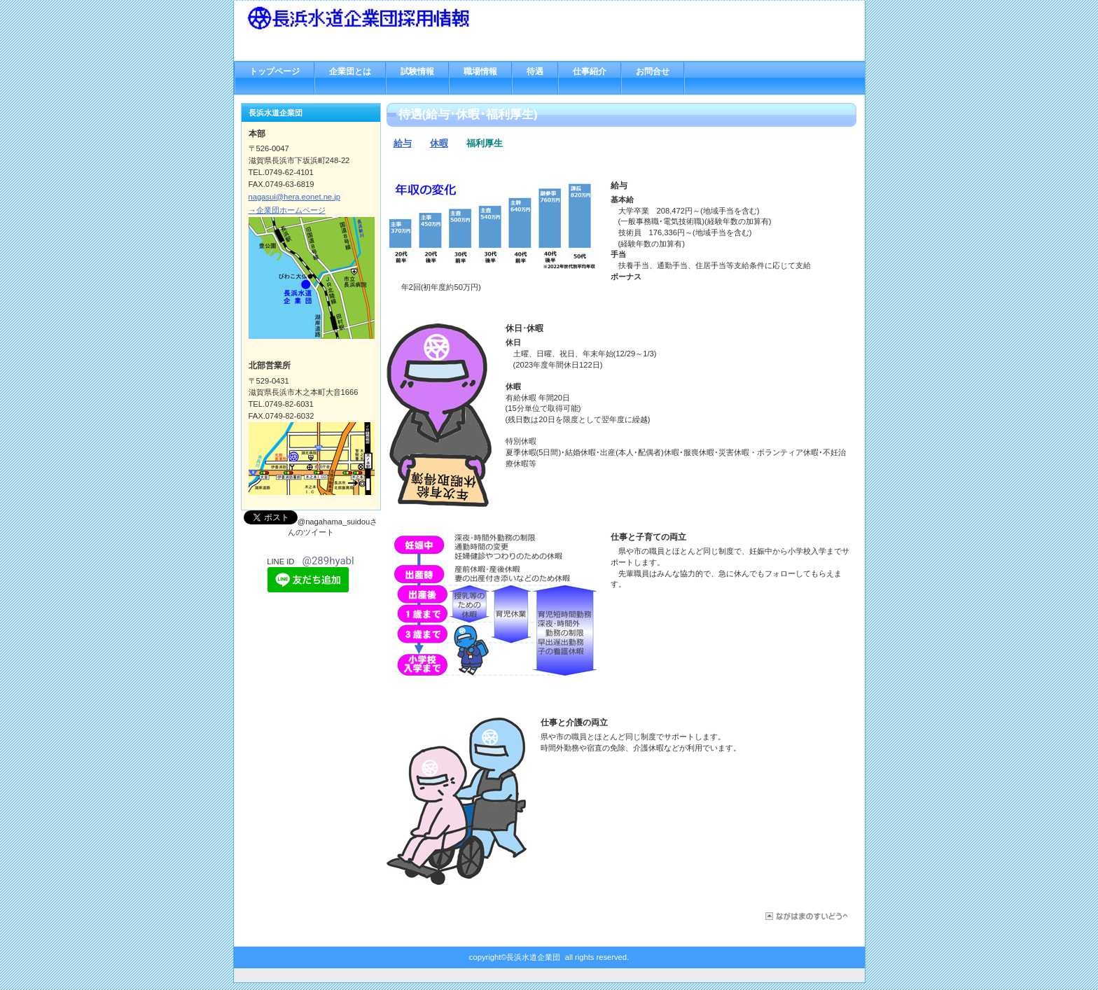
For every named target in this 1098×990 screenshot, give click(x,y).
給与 (403, 143)
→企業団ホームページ (287, 210)
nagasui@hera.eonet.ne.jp (294, 197)
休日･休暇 (524, 328)
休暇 (439, 143)
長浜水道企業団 (387, 17)
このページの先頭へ (804, 916)
